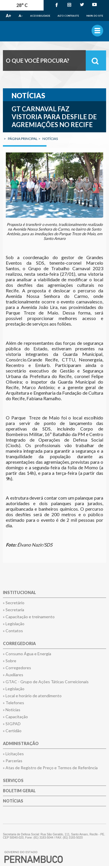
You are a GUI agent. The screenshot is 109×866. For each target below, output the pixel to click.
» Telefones (13, 703)
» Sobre (9, 661)
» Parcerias (12, 761)
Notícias (13, 801)
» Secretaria (13, 610)
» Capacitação (15, 717)
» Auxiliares (13, 675)
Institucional (19, 593)
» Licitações (13, 754)
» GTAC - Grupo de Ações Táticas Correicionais (46, 682)
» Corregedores (17, 668)
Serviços (13, 781)
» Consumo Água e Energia (27, 654)
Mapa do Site (94, 15)
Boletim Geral (19, 791)
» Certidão (12, 731)
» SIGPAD (12, 724)
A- (21, 15)
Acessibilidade (40, 15)
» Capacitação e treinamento (29, 617)
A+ (8, 15)
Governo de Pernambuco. (54, 31)
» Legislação (13, 624)
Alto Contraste (68, 15)
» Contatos (13, 631)
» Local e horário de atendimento (32, 696)
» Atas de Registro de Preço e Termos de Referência (50, 768)
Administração (21, 744)
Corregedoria (19, 644)
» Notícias (11, 710)
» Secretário (13, 603)
